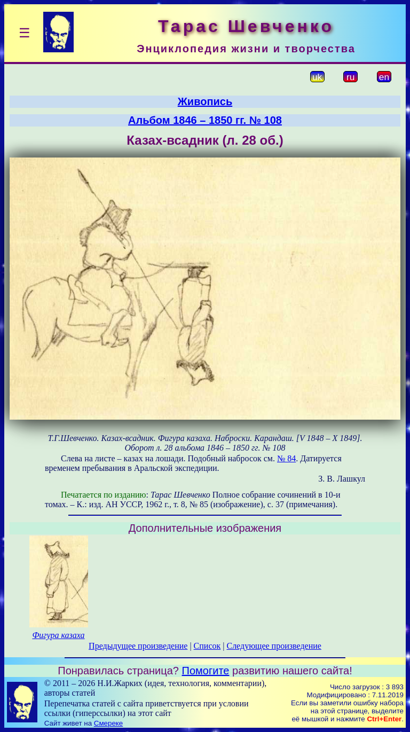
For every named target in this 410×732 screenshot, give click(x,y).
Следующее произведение (273, 645)
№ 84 (286, 458)
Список (207, 645)
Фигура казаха (58, 635)
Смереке (108, 723)
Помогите (206, 670)
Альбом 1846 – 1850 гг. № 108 (205, 120)
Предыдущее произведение (138, 645)
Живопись (205, 101)
